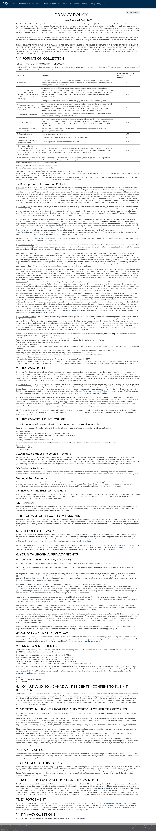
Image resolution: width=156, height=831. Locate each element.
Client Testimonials (21, 4)
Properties (74, 4)
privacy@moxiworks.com (83, 541)
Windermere (30, 826)
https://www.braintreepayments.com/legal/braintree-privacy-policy (58, 234)
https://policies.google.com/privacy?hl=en (69, 310)
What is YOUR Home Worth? (55, 4)
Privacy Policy (150, 826)
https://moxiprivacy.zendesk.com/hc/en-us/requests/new (37, 586)
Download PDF (133, 12)
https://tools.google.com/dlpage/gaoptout (42, 312)
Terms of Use (139, 826)
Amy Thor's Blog (104, 4)
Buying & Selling (88, 4)
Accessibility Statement (133, 828)
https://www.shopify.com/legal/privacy (30, 232)
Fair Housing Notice (148, 828)
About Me (36, 4)
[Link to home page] (6, 4)
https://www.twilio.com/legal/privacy (96, 393)
